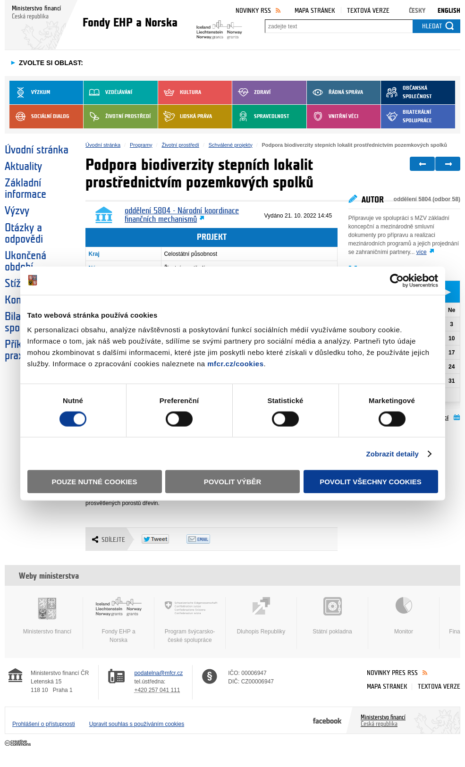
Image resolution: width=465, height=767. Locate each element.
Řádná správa (335, 92)
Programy (141, 145)
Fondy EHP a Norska (118, 620)
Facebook (327, 720)
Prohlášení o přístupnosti (43, 724)
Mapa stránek (315, 11)
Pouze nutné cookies (94, 482)
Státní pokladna (332, 616)
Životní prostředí (117, 116)
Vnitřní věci (332, 116)
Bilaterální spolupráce (406, 116)
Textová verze (368, 11)
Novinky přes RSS (392, 673)
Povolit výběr (233, 482)
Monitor (404, 616)
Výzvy (17, 211)
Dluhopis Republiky (261, 616)
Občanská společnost (406, 92)
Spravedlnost (260, 116)
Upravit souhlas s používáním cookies (136, 724)
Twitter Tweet (164, 539)
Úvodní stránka (36, 150)
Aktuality (23, 166)
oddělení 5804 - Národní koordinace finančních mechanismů (182, 215)
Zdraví (251, 92)
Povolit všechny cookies (371, 482)
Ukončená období (25, 261)
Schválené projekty (231, 145)
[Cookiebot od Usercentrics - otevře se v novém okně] (396, 280)
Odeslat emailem (208, 539)
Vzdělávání (108, 92)
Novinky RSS (253, 11)
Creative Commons (19, 743)
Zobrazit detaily (392, 453)
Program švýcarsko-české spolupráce (190, 620)
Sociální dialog (39, 116)
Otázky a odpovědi (24, 233)
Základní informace (25, 189)
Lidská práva (185, 116)
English (449, 11)
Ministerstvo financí (47, 616)
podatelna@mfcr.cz (158, 673)
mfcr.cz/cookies (235, 364)
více (421, 252)
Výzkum (29, 92)
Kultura (179, 92)
